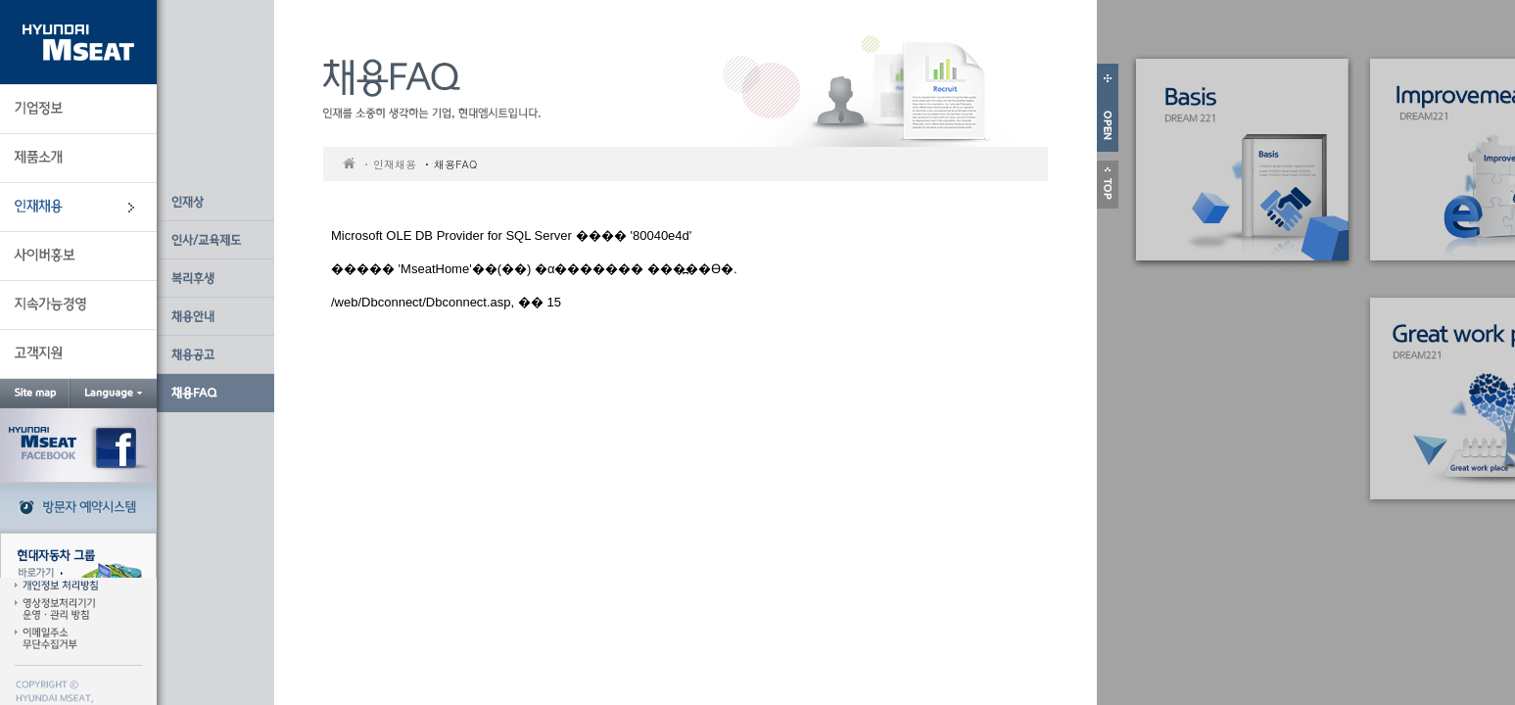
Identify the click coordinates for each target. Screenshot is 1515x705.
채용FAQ (455, 164)
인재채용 (394, 164)
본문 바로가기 (157, 0)
